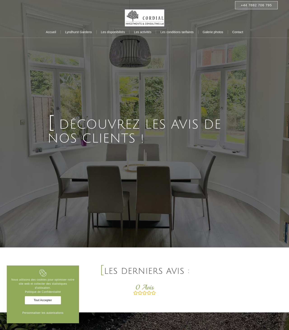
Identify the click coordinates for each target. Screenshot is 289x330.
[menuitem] (51, 32)
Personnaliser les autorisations (42, 312)
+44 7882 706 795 (256, 5)
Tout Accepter (43, 300)
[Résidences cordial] (144, 17)
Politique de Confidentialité (43, 291)
